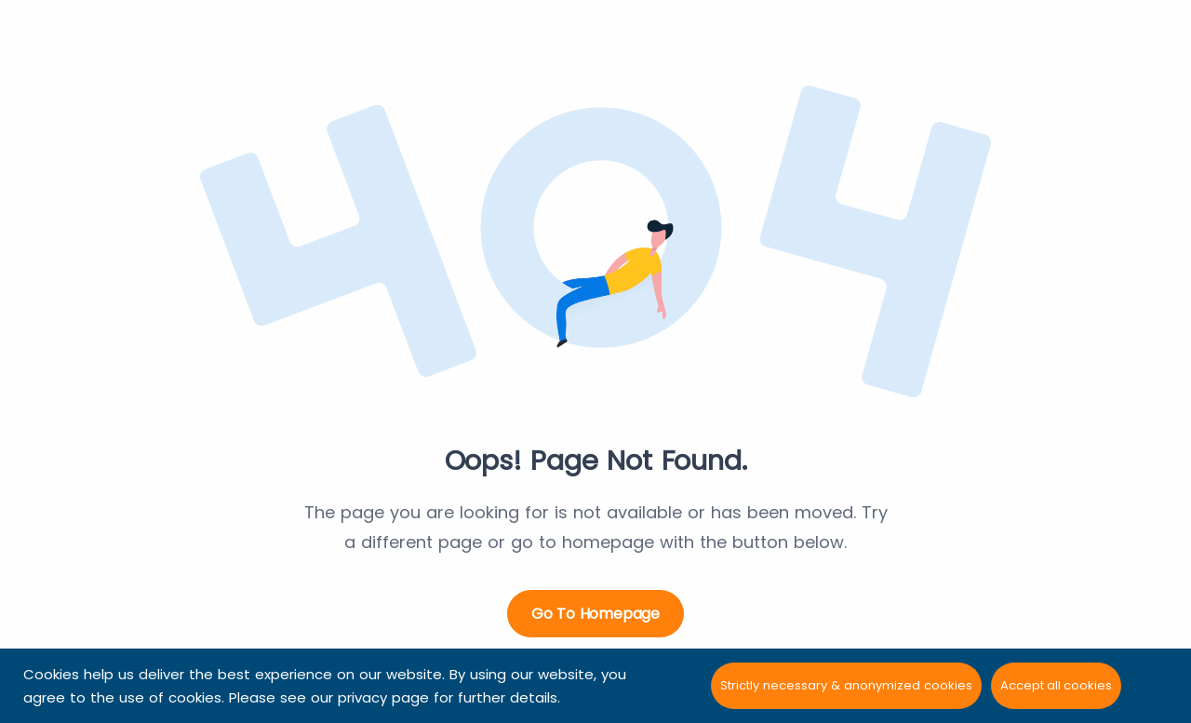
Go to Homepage (595, 613)
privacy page (383, 697)
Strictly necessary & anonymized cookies (846, 685)
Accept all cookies (1056, 685)
